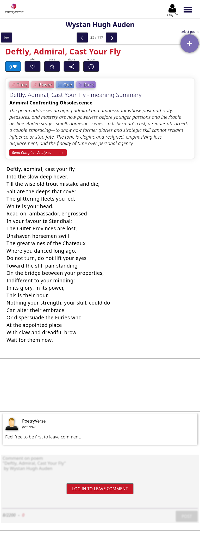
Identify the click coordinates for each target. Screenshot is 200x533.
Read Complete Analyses (31, 152)
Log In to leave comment (100, 488)
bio (6, 37)
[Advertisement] (100, 385)
